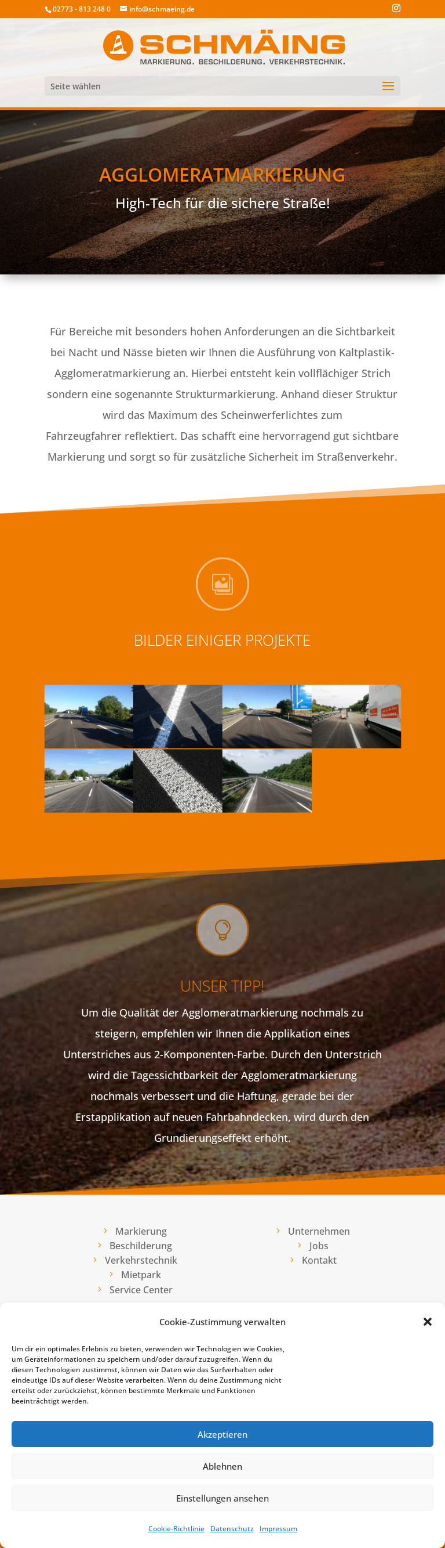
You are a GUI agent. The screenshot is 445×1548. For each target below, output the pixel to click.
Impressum (278, 1528)
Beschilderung (141, 1245)
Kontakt (319, 1260)
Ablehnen (222, 1466)
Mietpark (141, 1274)
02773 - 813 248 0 (82, 9)
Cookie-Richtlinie (176, 1528)
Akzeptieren (222, 1434)
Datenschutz (232, 1528)
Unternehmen (319, 1231)
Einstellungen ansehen (222, 1498)
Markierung (141, 1231)
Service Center (141, 1289)
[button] (427, 1322)
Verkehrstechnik (141, 1260)
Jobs (319, 1245)
